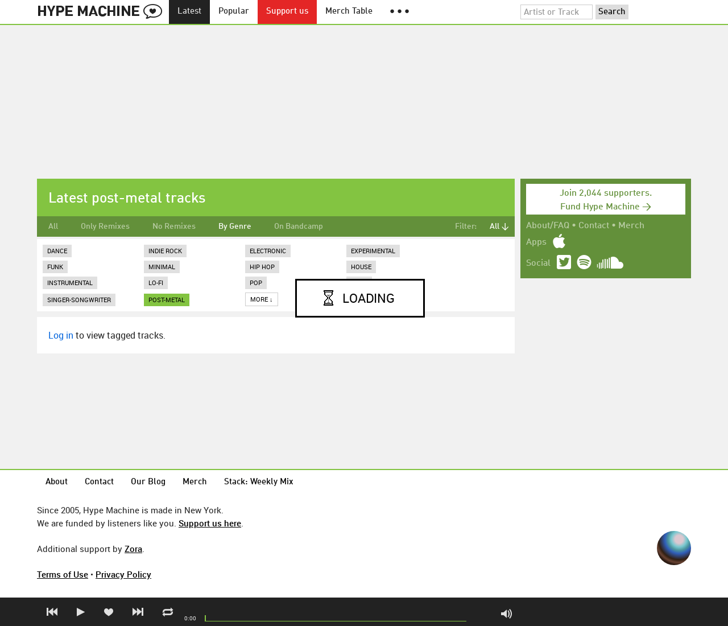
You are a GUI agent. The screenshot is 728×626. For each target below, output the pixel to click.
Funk (55, 266)
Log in (60, 335)
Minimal (161, 266)
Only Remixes (105, 226)
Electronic (268, 250)
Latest (189, 11)
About (57, 482)
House (361, 266)
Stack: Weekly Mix (258, 482)
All (53, 226)
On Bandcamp (298, 226)
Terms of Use (62, 574)
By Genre (234, 226)
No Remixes (174, 226)
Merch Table (349, 11)
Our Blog (148, 482)
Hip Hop (262, 266)
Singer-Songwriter (79, 299)
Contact (593, 225)
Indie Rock (165, 250)
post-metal (166, 299)
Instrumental (70, 282)
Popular (233, 11)
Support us (287, 11)
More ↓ (261, 299)
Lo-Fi (155, 282)
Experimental (373, 250)
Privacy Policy (123, 574)
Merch (631, 225)
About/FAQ (547, 225)
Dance (57, 250)
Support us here (210, 523)
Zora (133, 548)
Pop (256, 282)
